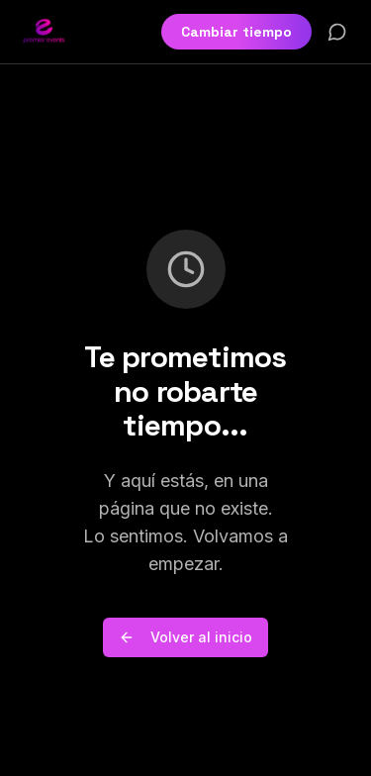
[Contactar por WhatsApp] (337, 31)
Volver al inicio (185, 637)
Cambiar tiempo (236, 32)
